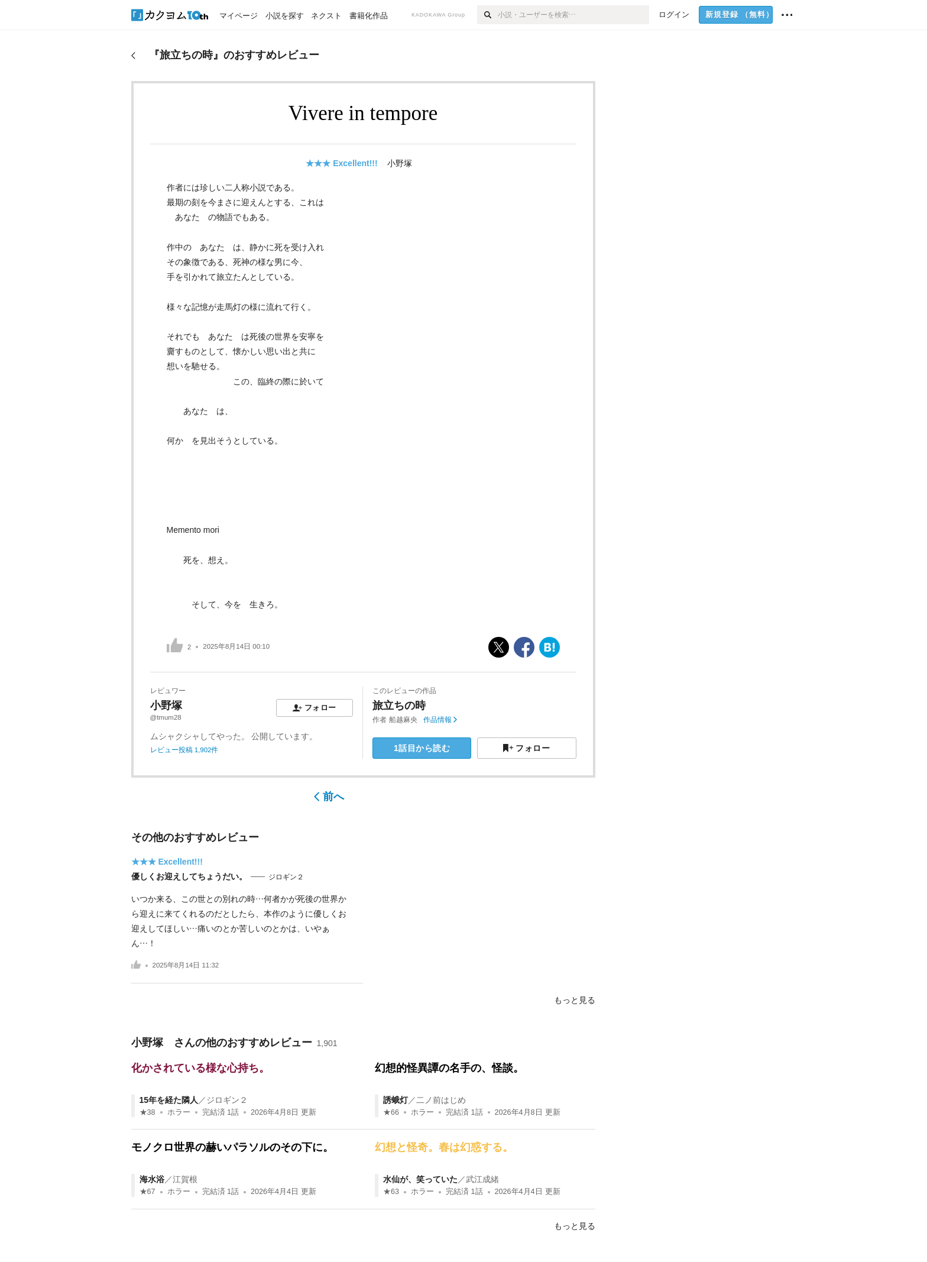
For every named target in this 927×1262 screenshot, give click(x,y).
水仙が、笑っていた (420, 1179)
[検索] (487, 14)
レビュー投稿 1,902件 (184, 749)
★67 (147, 1191)
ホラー (178, 1112)
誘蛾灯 (395, 1100)
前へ (329, 796)
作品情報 (440, 719)
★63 (391, 1191)
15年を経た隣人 (169, 1100)
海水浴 (152, 1179)
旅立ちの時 (399, 705)
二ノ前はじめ (441, 1100)
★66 (391, 1112)
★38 (147, 1112)
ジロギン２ (286, 877)
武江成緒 (482, 1179)
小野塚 (403, 163)
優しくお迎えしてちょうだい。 (189, 876)
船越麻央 (403, 719)
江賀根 (185, 1179)
